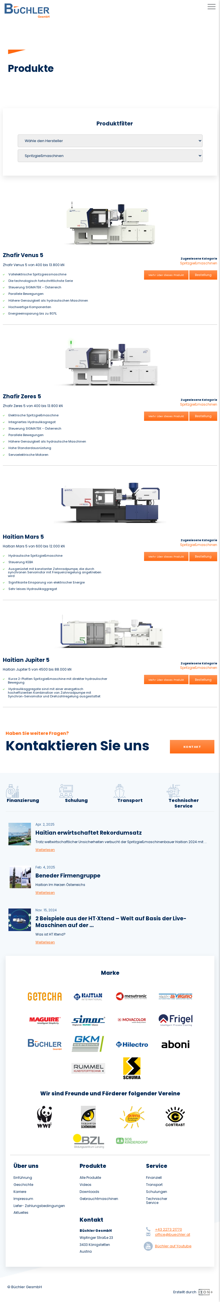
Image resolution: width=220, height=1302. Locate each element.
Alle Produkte (90, 1178)
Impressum (23, 1199)
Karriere (20, 1192)
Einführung (23, 1178)
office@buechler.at (172, 1234)
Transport (154, 1185)
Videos (85, 1185)
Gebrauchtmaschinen (99, 1199)
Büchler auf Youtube (169, 1246)
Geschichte (23, 1185)
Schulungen (156, 1192)
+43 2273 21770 (168, 1229)
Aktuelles (21, 1213)
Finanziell (154, 1178)
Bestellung (203, 275)
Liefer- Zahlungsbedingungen (39, 1206)
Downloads (89, 1192)
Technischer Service (156, 1201)
